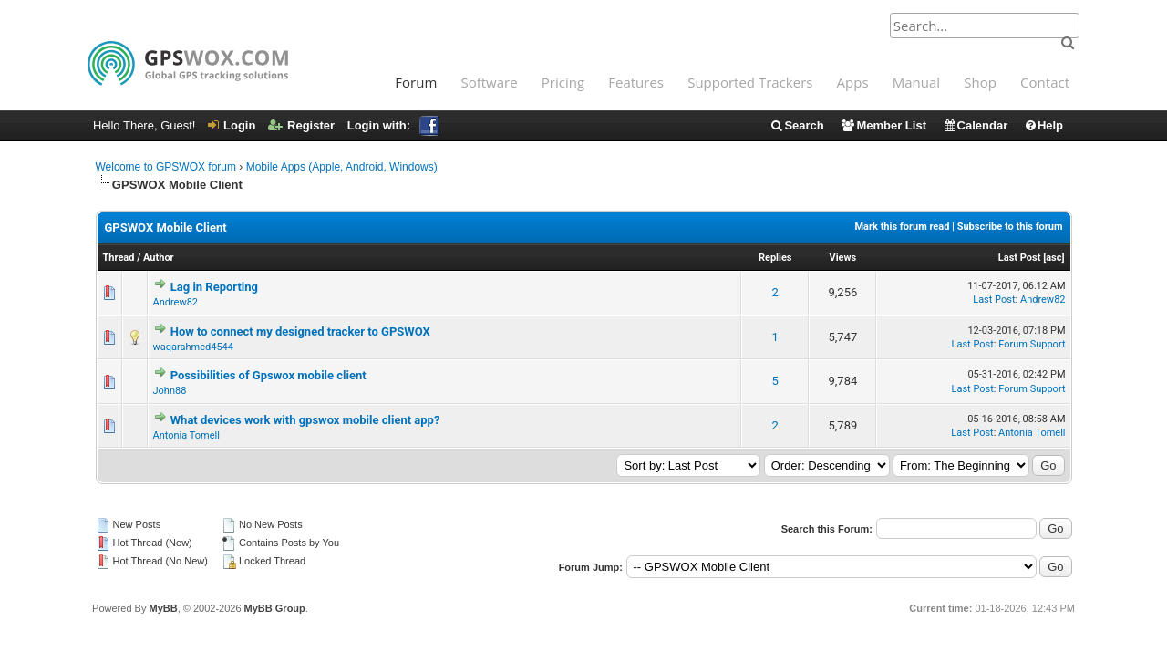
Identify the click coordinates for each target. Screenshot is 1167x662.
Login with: (393, 125)
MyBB (163, 608)
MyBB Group (274, 608)
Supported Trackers (749, 82)
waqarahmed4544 (193, 347)
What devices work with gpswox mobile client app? (305, 420)
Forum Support (1031, 344)
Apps (853, 82)
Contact (1044, 82)
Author (158, 258)
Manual (916, 82)
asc (1053, 258)
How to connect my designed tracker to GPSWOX (300, 331)
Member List (883, 125)
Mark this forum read (901, 227)
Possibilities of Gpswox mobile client (268, 375)
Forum (416, 82)
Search (796, 125)
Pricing (563, 82)
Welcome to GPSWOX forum (166, 166)
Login (231, 125)
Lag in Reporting (214, 287)
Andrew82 (176, 302)
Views (842, 258)
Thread (119, 258)
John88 (170, 391)
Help (1043, 125)
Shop (980, 82)
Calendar (975, 125)
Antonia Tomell (186, 435)
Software (488, 82)
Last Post (1019, 258)
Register (301, 125)
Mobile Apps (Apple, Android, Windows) (342, 166)
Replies (775, 258)
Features (636, 82)
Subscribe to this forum (1010, 227)
